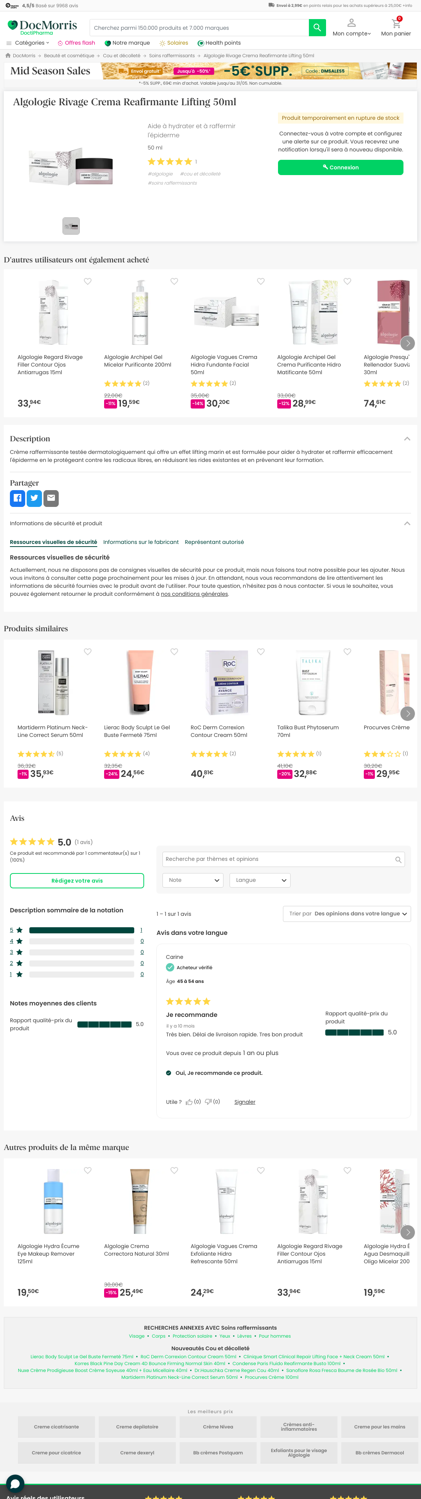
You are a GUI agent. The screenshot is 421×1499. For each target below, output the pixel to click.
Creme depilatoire (137, 1427)
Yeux (225, 1336)
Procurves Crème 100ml (271, 1377)
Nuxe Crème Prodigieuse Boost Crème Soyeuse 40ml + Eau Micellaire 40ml (102, 1370)
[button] (352, 26)
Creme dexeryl (137, 1453)
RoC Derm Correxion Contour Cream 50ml (188, 1357)
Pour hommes (275, 1336)
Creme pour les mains (379, 1427)
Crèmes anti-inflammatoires (299, 1427)
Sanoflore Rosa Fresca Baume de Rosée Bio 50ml (341, 1370)
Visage (137, 1336)
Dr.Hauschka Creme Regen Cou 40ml (236, 1370)
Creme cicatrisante (56, 1427)
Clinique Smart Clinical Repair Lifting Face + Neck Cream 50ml (314, 1357)
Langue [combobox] (262, 880)
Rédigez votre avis (77, 881)
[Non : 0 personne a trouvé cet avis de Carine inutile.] (214, 1102)
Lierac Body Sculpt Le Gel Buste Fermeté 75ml (82, 1357)
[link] (51, 842)
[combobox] (356, 914)
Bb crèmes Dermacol (379, 1453)
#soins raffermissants (172, 183)
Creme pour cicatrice (56, 1453)
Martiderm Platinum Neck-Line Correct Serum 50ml (179, 1377)
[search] (317, 27)
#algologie (160, 174)
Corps (159, 1336)
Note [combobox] (195, 880)
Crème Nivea (218, 1427)
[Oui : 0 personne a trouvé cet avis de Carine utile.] (195, 1102)
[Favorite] (88, 281)
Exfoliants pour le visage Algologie (299, 1453)
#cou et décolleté (200, 174)
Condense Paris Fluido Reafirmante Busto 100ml (287, 1364)
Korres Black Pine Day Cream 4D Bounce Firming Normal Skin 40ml (150, 1364)
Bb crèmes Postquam (218, 1453)
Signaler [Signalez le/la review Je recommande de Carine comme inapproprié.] (245, 1102)
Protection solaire (192, 1336)
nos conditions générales (194, 594)
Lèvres (245, 1336)
